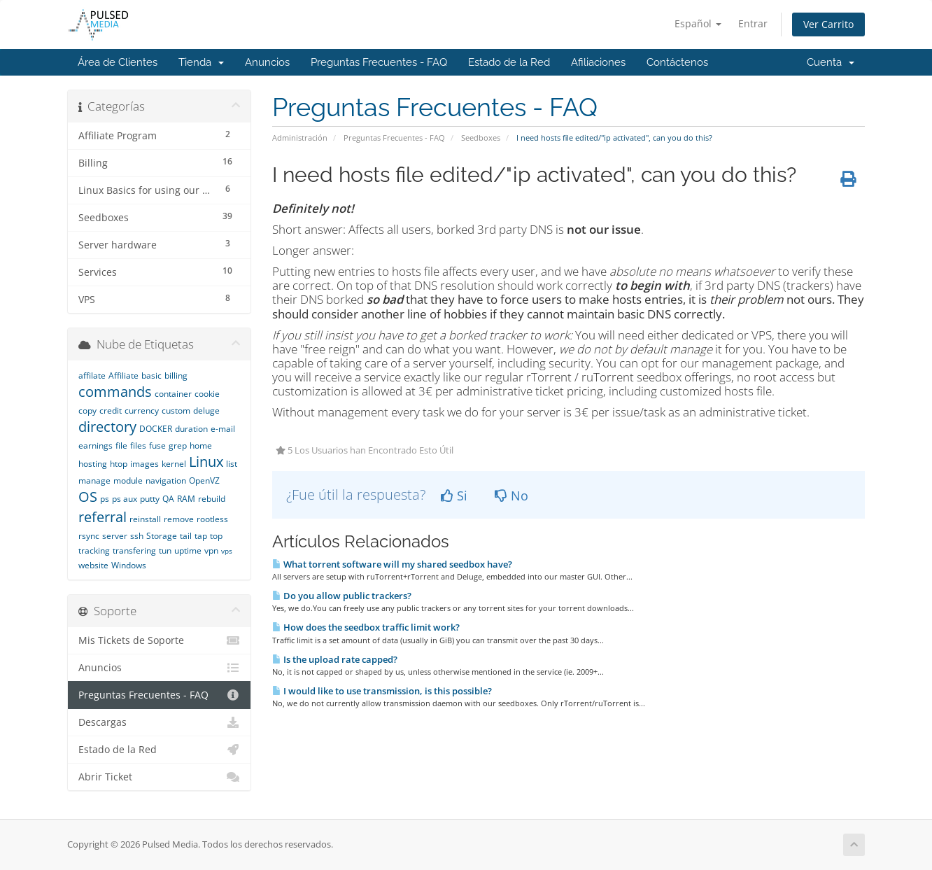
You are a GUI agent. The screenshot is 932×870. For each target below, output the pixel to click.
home (201, 445)
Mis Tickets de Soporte (159, 640)
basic (151, 375)
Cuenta (830, 62)
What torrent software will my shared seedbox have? (392, 564)
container (173, 394)
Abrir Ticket (159, 777)
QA (168, 499)
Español (698, 23)
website (93, 565)
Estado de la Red (509, 62)
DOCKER (155, 429)
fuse (157, 445)
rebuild (211, 499)
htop (118, 464)
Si (454, 495)
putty (150, 499)
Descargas (159, 722)
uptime (188, 550)
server (114, 536)
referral (102, 516)
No (511, 495)
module (128, 480)
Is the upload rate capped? (334, 659)
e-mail (223, 429)
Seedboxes (480, 137)
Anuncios (267, 62)
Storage (161, 536)
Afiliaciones (598, 62)
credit (110, 410)
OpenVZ (204, 480)
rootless (212, 519)
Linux (206, 461)
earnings (95, 445)
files (138, 445)
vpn (211, 550)
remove (179, 519)
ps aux (124, 499)
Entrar (753, 23)
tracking (94, 550)
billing (176, 375)
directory (107, 426)
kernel (174, 464)
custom (176, 410)
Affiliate (123, 375)
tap (201, 536)
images (144, 464)
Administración (299, 137)
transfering (134, 550)
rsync (88, 536)
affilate (92, 375)
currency (142, 410)
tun (165, 550)
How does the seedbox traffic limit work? (366, 627)
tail (186, 536)
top (216, 536)
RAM (186, 499)
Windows (128, 565)
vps (226, 551)
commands (115, 391)
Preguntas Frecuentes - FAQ (379, 62)
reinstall (145, 519)
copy (87, 410)
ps (104, 499)
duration (191, 429)
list (231, 464)
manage (94, 480)
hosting (92, 464)
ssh (136, 536)
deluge (206, 410)
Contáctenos (677, 62)
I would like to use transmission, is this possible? (382, 691)
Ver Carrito (828, 24)
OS (87, 496)
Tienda (201, 62)
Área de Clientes (117, 62)
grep (178, 445)
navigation (166, 480)
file (121, 445)
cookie (207, 394)
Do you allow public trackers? (341, 595)
